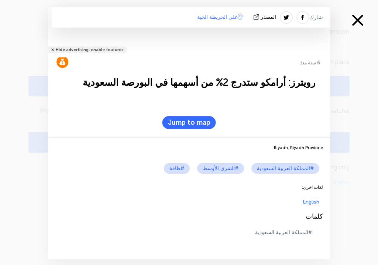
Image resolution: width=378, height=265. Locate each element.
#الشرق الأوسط (220, 168)
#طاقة (176, 168)
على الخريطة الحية (220, 17)
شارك (316, 17)
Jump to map (189, 123)
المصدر (265, 17)
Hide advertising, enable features (89, 49)
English (311, 202)
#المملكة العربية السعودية (285, 168)
